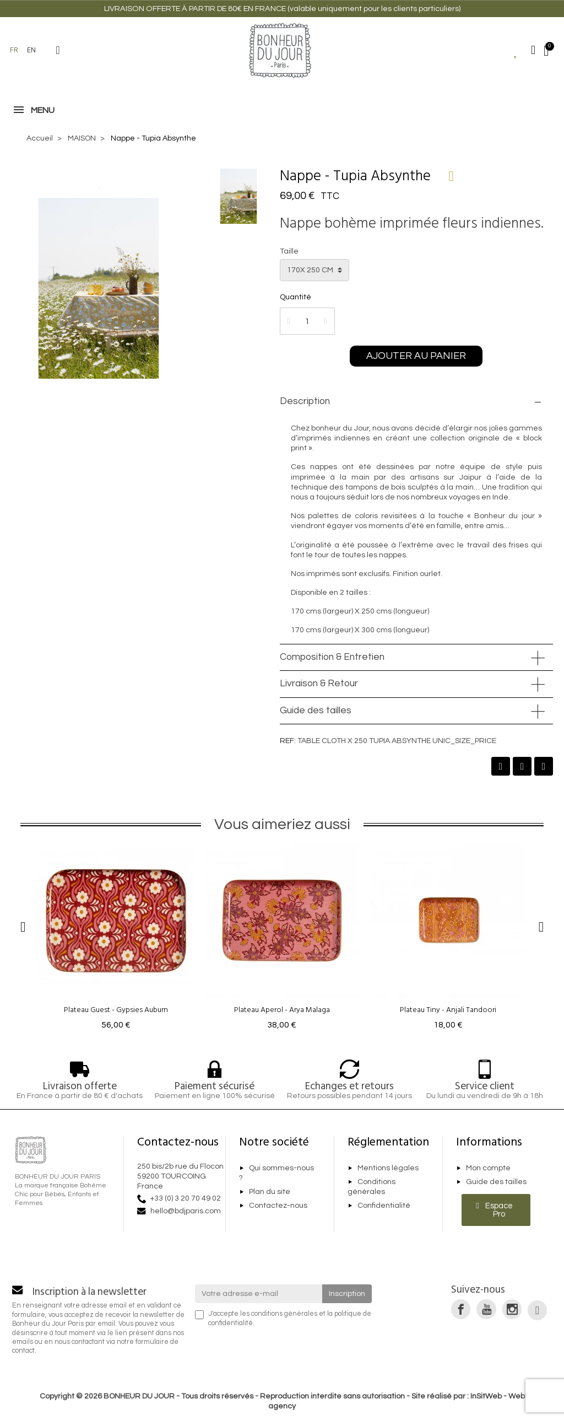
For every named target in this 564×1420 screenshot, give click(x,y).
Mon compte (488, 1168)
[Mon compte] (533, 50)
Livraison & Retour (319, 684)
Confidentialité (383, 1205)
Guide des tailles (315, 711)
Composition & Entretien (332, 657)
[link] (460, 1309)
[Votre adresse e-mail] (259, 1293)
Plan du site (269, 1192)
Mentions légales (388, 1168)
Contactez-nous (278, 1205)
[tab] (416, 402)
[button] (57, 50)
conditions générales (284, 1313)
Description (305, 401)
